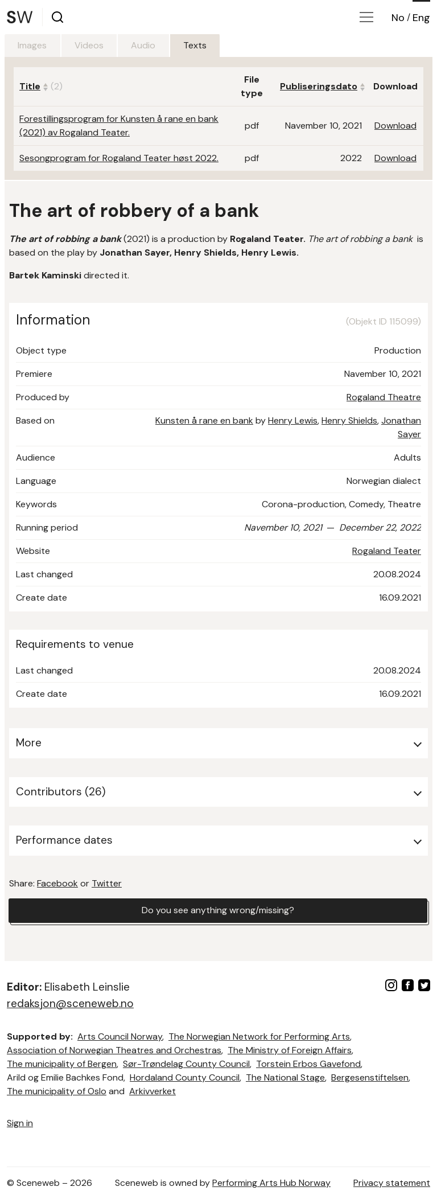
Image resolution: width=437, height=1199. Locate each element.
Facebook (57, 883)
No (398, 17)
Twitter (107, 883)
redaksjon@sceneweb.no (70, 1003)
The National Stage (285, 1077)
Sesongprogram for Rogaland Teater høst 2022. (118, 158)
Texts (197, 45)
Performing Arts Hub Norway (271, 1183)
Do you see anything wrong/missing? (218, 911)
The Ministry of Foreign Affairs (290, 1050)
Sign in (20, 1123)
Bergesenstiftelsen (370, 1077)
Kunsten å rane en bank (204, 420)
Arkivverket (152, 1091)
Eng (421, 17)
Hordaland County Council (185, 1077)
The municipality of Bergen (62, 1064)
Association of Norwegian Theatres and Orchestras (114, 1050)
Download (395, 126)
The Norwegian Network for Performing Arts (259, 1036)
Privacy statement (391, 1183)
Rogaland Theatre (384, 397)
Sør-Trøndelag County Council (186, 1064)
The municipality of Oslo (56, 1091)
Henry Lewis (293, 420)
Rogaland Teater (386, 551)
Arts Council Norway (119, 1036)
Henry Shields (349, 420)
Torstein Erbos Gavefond (308, 1064)
